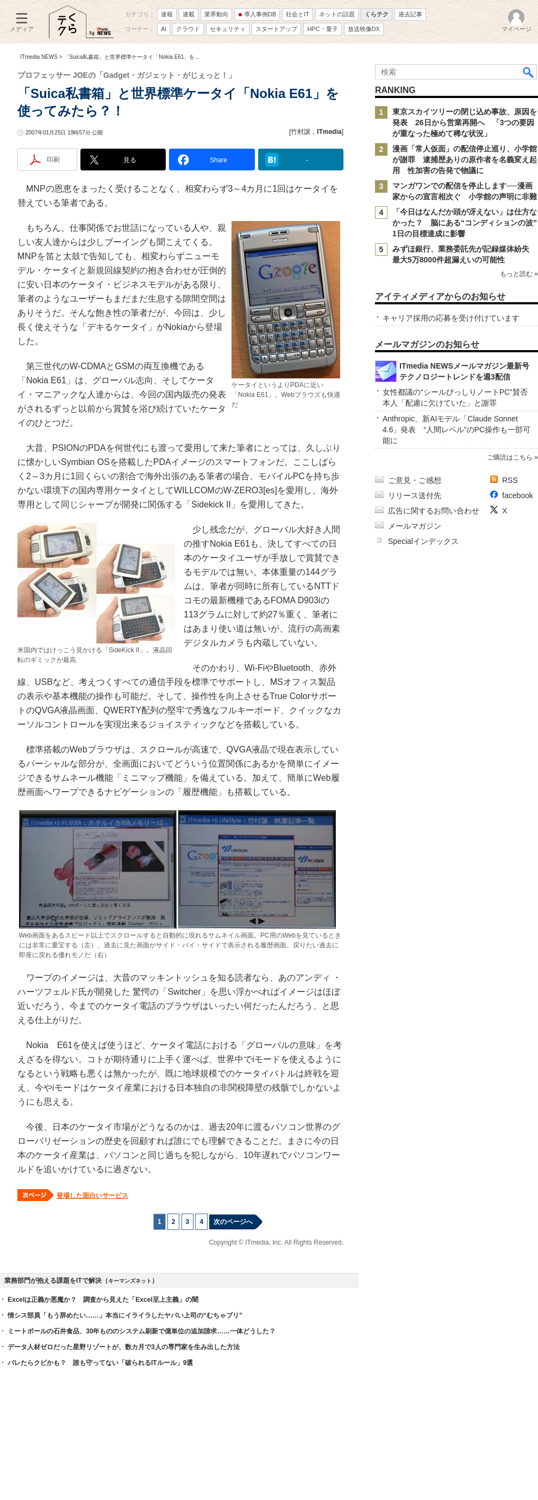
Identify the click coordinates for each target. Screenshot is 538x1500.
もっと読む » (519, 274)
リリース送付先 (414, 495)
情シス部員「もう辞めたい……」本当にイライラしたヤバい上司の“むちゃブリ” (125, 1315)
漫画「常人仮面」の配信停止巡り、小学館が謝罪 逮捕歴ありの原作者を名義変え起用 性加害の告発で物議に (464, 159)
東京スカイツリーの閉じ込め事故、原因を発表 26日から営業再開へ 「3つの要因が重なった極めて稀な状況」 (464, 122)
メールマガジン (414, 526)
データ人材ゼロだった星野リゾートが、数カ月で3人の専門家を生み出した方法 (124, 1347)
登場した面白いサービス (92, 1195)
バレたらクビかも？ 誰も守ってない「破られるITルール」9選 (100, 1363)
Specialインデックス (423, 541)
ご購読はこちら (510, 457)
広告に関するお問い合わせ (433, 510)
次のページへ (233, 1222)
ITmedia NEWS (39, 57)
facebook (517, 495)
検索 (529, 71)
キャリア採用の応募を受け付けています (451, 318)
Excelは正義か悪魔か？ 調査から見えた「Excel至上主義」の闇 (103, 1299)
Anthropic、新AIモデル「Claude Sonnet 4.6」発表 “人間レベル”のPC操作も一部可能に (456, 429)
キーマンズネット (130, 1281)
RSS (510, 480)
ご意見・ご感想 (414, 480)
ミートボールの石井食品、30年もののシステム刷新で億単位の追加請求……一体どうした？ (142, 1331)
